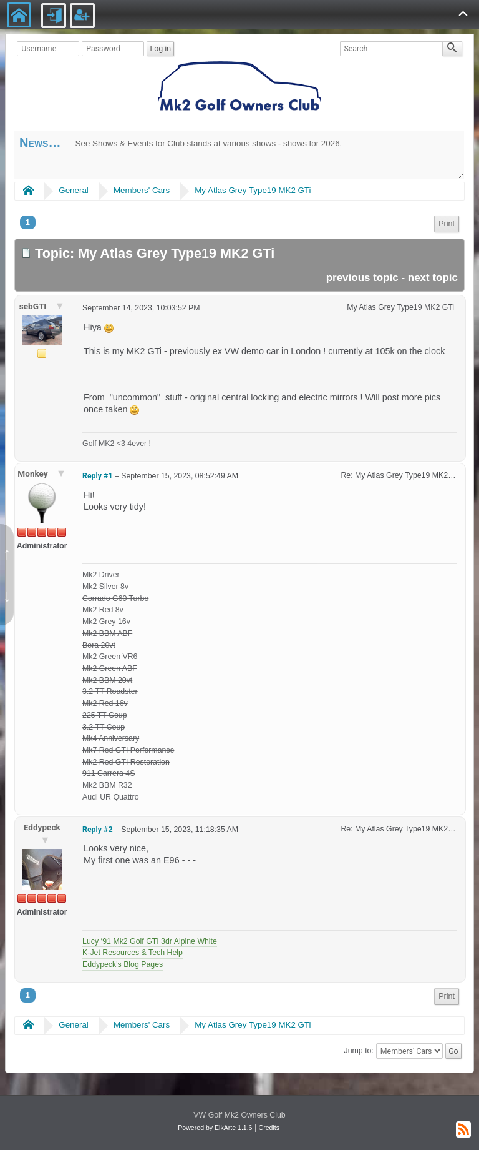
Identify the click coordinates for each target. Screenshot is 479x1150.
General (74, 190)
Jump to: (359, 1051)
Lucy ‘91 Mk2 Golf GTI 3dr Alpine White (149, 941)
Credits (269, 1127)
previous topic (362, 278)
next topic (433, 278)
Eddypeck (42, 827)
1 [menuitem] (28, 222)
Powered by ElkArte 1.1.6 (215, 1127)
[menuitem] (446, 224)
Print (446, 223)
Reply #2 (97, 829)
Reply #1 (97, 476)
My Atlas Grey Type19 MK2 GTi (253, 190)
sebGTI (34, 306)
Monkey (33, 473)
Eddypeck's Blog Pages (122, 964)
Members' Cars (142, 190)
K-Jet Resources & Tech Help (132, 952)
